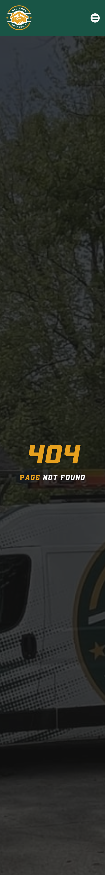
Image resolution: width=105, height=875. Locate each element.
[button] (95, 18)
